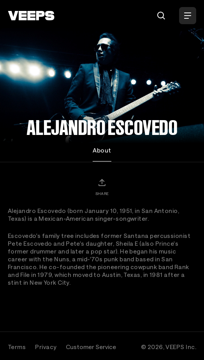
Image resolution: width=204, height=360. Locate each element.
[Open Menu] (187, 15)
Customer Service (91, 346)
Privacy (45, 346)
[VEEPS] (31, 15)
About (102, 150)
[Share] (102, 186)
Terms (17, 346)
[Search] (161, 15)
